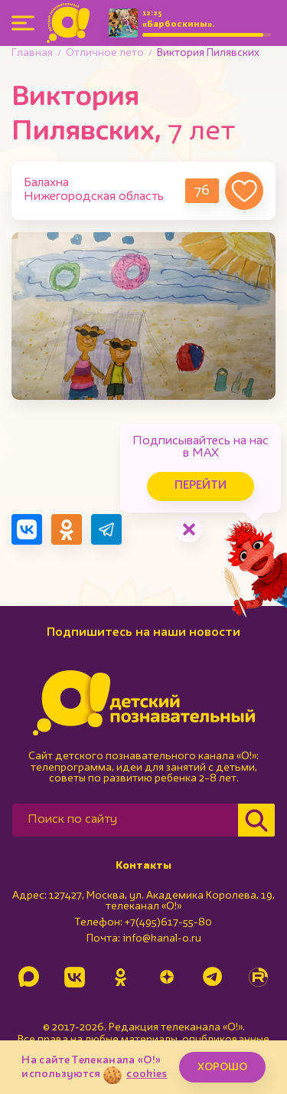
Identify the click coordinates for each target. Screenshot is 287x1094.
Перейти (200, 486)
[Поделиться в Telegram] (106, 529)
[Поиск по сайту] (125, 820)
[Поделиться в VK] (26, 529)
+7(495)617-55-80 (168, 922)
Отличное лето (105, 52)
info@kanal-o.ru (161, 938)
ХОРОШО (222, 1067)
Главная (32, 52)
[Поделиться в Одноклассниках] (66, 529)
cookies (146, 1074)
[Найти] (256, 820)
